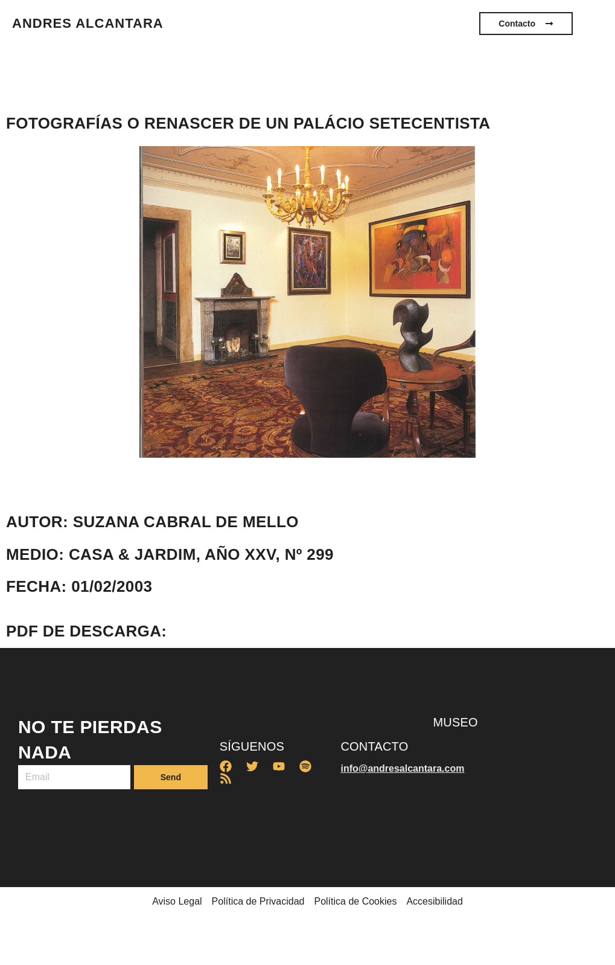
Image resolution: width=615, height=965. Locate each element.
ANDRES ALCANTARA (88, 23)
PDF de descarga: (86, 631)
